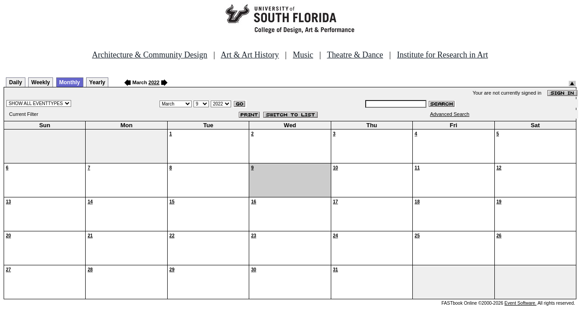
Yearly (97, 82)
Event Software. (520, 303)
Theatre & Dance (355, 54)
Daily (15, 82)
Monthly (69, 82)
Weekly (40, 82)
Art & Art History (250, 54)
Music (303, 54)
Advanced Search (449, 114)
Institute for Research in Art (442, 54)
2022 (154, 82)
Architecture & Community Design (149, 54)
